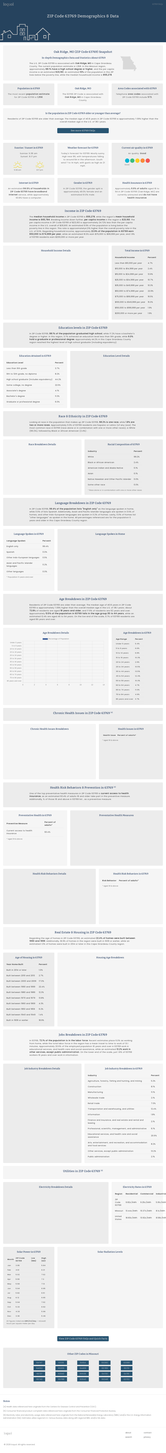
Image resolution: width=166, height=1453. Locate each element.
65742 (39, 1377)
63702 (127, 1377)
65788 (61, 1377)
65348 (105, 1377)
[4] (112, 712)
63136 (61, 1360)
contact (148, 1430)
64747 (39, 1360)
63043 (83, 1377)
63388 (127, 1360)
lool (8, 1431)
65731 (126, 1366)
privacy (147, 1434)
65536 (83, 1371)
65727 (39, 1371)
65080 (105, 1360)
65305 (61, 1366)
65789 (105, 1366)
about (128, 1430)
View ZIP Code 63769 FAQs (83, 1336)
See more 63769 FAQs (83, 130)
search (128, 1434)
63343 (61, 1371)
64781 (126, 1371)
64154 (83, 1360)
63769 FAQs (157, 4)
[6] (102, 1169)
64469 (83, 1366)
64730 (105, 1371)
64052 (39, 1366)
